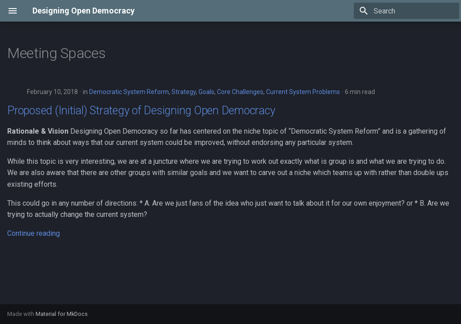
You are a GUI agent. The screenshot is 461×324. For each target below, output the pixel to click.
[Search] (406, 11)
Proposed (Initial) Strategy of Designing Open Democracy (141, 110)
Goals (206, 91)
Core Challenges (240, 91)
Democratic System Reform (129, 91)
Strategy (184, 91)
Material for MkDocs (62, 313)
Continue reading (33, 233)
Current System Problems (303, 91)
